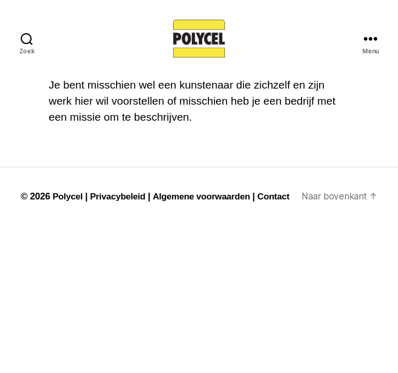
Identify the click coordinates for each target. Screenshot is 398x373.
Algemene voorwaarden (208, 205)
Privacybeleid (121, 205)
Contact (37, 219)
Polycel (68, 205)
